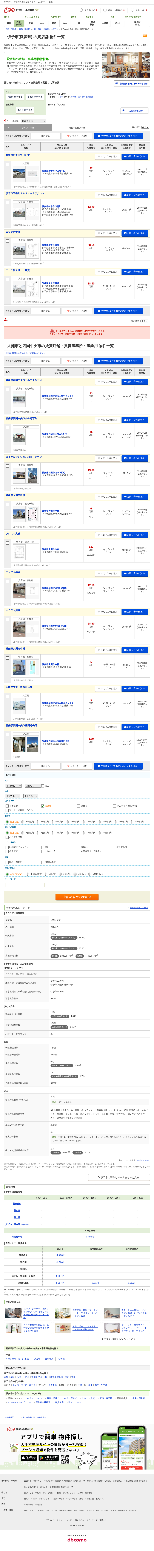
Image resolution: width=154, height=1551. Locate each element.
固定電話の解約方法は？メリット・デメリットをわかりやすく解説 (85, 1313)
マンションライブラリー (19, 1402)
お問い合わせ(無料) (134, 156)
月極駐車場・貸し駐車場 (17, 1359)
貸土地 (84, 805)
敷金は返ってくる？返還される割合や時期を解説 (85, 1328)
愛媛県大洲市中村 (15, 495)
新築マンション (30, 1499)
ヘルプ (68, 1520)
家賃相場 (59, 1402)
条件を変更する (25, 110)
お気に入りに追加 (77, 136)
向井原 (32, 1385)
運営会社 (103, 1520)
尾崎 (12, 1377)
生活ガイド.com (143, 1160)
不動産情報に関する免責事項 (34, 1417)
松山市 (60, 97)
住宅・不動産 (138, 1398)
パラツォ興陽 (13, 572)
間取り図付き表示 (77, 128)
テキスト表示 (28, 128)
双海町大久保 (56, 1377)
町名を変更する (35, 97)
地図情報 (132, 1510)
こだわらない (17, 873)
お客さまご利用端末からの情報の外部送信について (64, 1481)
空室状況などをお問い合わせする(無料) (118, 136)
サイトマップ (91, 1520)
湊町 (73, 1377)
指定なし (14, 821)
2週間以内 (98, 873)
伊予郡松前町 (75, 97)
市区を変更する (15, 97)
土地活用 (38, 1505)
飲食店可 (13, 851)
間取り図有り (15, 862)
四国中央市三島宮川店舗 (19, 687)
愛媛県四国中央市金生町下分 (21, 418)
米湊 (19, 1377)
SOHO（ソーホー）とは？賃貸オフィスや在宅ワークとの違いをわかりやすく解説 (36, 1313)
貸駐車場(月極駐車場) (127, 805)
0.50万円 (96, 1283)
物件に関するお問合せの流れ (99, 1481)
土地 (84, 1398)
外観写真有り (51, 862)
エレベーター (51, 851)
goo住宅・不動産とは (33, 1481)
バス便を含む (15, 837)
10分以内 (75, 832)
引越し (32, 1510)
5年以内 (59, 821)
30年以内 (139, 821)
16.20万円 (60, 1262)
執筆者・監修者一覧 (119, 1510)
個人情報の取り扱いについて (36, 1487)
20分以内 (107, 832)
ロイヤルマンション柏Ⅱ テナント (25, 457)
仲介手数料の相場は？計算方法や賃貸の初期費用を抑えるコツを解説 (36, 1328)
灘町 (46, 1377)
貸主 (47, 785)
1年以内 (30, 821)
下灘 (80, 1385)
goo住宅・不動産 (9, 1480)
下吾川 (26, 1377)
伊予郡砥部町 (87, 97)
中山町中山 (36, 1377)
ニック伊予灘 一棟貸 (18, 270)
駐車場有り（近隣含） (91, 851)
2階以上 (84, 847)
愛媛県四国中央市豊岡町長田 (21, 725)
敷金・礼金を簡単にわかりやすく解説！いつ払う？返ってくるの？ (134, 1313)
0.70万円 (60, 1283)
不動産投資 (89, 1499)
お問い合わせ (79, 1520)
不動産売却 (28, 1505)
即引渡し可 (122, 847)
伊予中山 (52, 1385)
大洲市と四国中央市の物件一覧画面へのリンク (24, 353)
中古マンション (34, 1398)
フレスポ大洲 (13, 533)
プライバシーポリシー (55, 1520)
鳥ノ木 (15, 1385)
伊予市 (24, 1385)
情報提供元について (13, 1417)
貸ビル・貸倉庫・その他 (20, 810)
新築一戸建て (53, 1398)
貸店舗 (48, 805)
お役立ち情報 (7, 1510)
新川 (90, 1385)
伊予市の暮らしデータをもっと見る (120, 1177)
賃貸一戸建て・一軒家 (52, 1493)
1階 (46, 847)
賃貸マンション (69, 1493)
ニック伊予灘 (13, 232)
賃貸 (93, 1398)
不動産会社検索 (43, 1402)
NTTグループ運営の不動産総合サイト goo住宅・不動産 (28, 2)
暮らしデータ (74, 1402)
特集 (26, 1510)
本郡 (67, 1377)
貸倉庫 (61, 1359)
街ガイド (90, 1510)
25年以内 (123, 821)
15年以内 (91, 821)
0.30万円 (90, 1236)
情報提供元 (117, 1481)
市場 (6, 1377)
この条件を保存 (136, 111)
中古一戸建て (70, 1398)
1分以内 (30, 832)
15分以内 (91, 832)
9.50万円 (60, 1276)
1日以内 (52, 873)
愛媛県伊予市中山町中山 (19, 155)
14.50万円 (60, 1255)
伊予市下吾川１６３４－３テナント (25, 193)
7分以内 (59, 832)
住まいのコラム (102, 1510)
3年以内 (45, 821)
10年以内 (75, 821)
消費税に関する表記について (61, 1487)
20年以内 (107, 821)
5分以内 (45, 832)
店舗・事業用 (106, 1398)
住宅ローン (100, 1499)
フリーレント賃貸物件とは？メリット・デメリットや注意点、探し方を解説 (134, 1328)
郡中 (97, 1385)
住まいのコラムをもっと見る (120, 1339)
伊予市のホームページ (139, 908)
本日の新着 (36, 873)
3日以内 (67, 873)
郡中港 (104, 1385)
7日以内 (82, 873)
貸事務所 (13, 805)
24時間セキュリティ (19, 847)
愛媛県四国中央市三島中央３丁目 (24, 380)
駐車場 (80, 1493)
